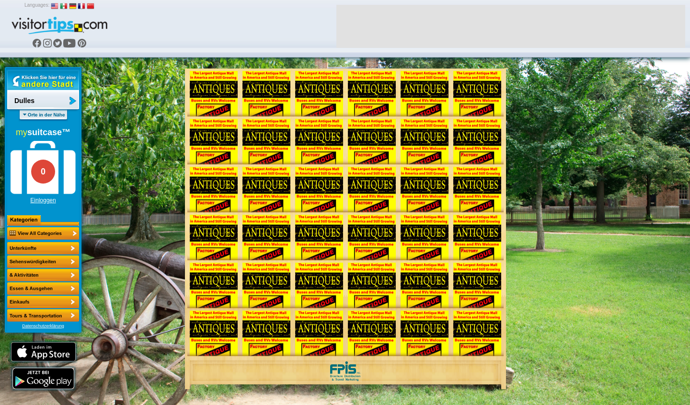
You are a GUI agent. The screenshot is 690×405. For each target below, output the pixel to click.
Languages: (36, 5)
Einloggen (43, 200)
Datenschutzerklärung (43, 326)
